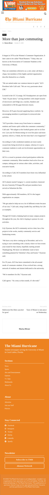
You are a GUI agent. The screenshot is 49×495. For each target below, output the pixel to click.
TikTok (8, 435)
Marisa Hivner (8, 43)
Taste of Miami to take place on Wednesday (36, 311)
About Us (8, 385)
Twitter (8, 432)
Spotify (9, 441)
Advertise (8, 402)
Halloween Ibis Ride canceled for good (13, 311)
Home (4, 31)
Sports (7, 369)
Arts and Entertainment (12, 372)
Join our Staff (9, 405)
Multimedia (8, 382)
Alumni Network (24, 466)
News (9, 31)
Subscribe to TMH (24, 460)
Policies (7, 408)
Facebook (9, 425)
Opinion (7, 376)
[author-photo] (24, 325)
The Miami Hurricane (21, 346)
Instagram (9, 429)
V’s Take (8, 379)
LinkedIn (9, 438)
